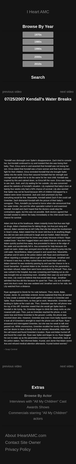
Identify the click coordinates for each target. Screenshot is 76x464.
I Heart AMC (38, 12)
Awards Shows (38, 407)
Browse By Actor (38, 396)
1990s (38, 48)
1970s (38, 34)
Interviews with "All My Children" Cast (38, 401)
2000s (38, 56)
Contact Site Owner (23, 442)
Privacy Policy (18, 449)
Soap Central (11, 349)
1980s (38, 41)
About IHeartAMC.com (25, 435)
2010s (38, 63)
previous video (12, 91)
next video (67, 91)
